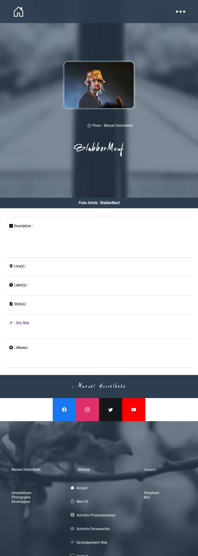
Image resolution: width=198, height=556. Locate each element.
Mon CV (82, 501)
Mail (147, 497)
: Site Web (21, 323)
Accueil (82, 488)
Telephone (151, 493)
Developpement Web (92, 542)
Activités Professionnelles (96, 515)
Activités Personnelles (93, 529)
